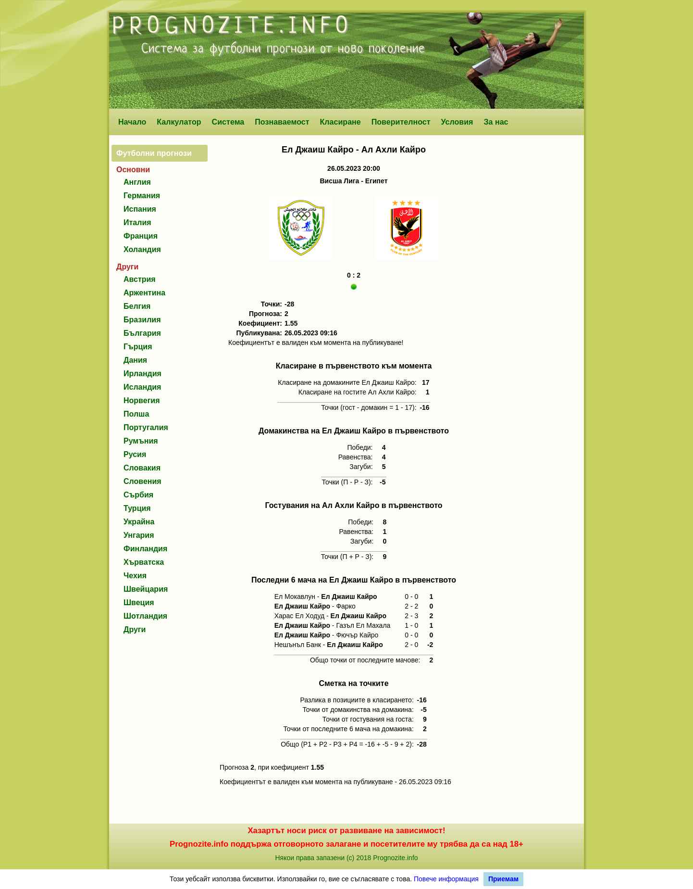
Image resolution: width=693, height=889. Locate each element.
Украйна (139, 522)
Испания (140, 209)
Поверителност (401, 121)
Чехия (135, 576)
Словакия (142, 468)
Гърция (138, 347)
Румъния (141, 441)
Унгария (139, 535)
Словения (142, 481)
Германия (142, 195)
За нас (495, 121)
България (142, 333)
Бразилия (142, 320)
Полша (136, 414)
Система (228, 121)
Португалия (146, 427)
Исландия (142, 387)
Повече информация (446, 879)
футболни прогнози (262, 49)
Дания (135, 360)
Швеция (139, 602)
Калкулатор (179, 121)
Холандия (142, 249)
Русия (135, 454)
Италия (137, 222)
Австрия (140, 279)
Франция (141, 236)
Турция (137, 508)
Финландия (145, 549)
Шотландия (145, 616)
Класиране (340, 121)
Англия (137, 182)
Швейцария (146, 589)
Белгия (137, 306)
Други (135, 629)
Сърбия (138, 495)
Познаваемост (282, 121)
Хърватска (144, 562)
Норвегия (142, 400)
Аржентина (144, 293)
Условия (457, 121)
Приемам (503, 879)
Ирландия (142, 373)
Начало (132, 121)
